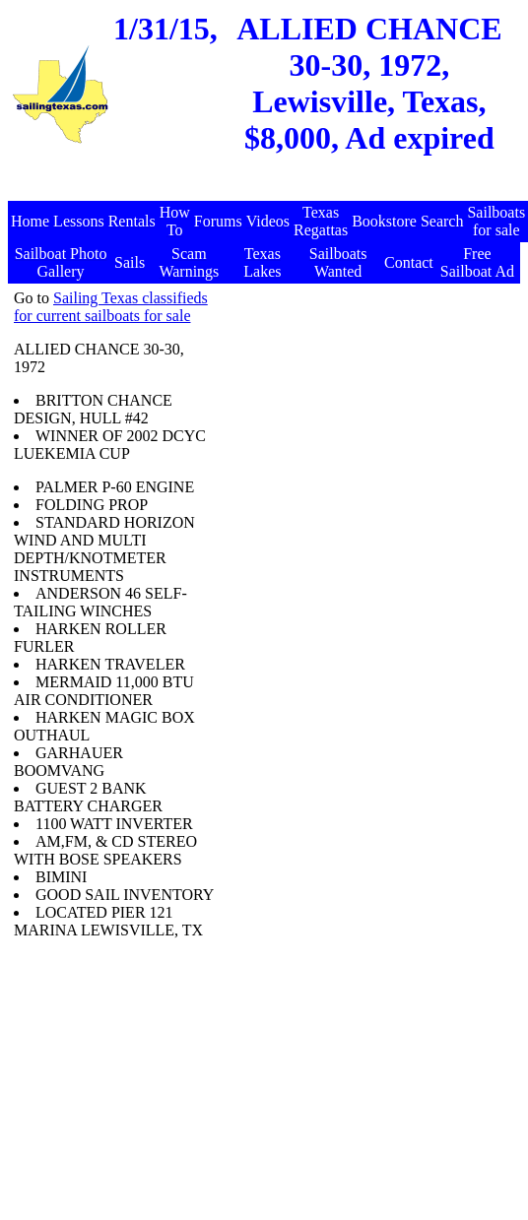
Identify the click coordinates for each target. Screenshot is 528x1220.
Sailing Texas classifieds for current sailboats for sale (111, 306)
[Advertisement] (366, 412)
